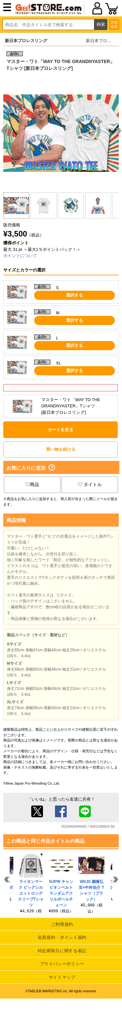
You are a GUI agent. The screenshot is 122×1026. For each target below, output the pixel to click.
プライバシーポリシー (62, 963)
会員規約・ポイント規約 (62, 937)
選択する (74, 295)
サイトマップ (62, 977)
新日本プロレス (100, 40)
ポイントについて (20, 255)
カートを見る (60, 429)
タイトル (90, 484)
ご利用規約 (62, 924)
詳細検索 (114, 24)
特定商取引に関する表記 (62, 950)
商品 (32, 484)
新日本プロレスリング (26, 40)
